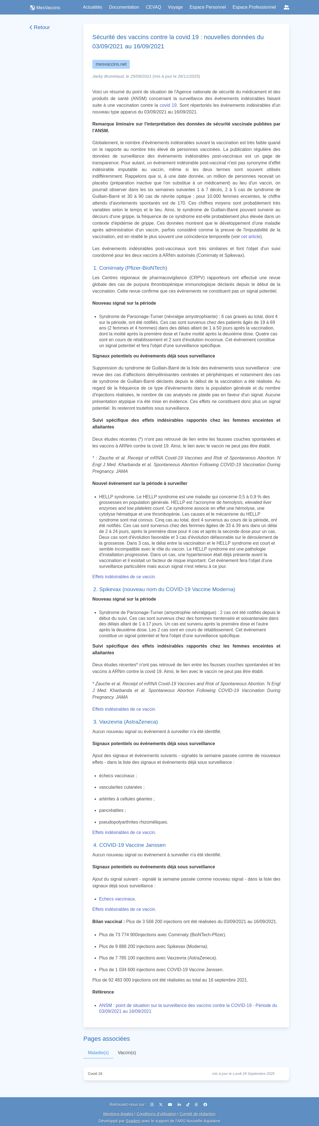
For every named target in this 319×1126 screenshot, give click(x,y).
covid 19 (168, 105)
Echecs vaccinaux (117, 899)
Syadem (133, 1121)
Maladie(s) (98, 1052)
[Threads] (197, 1105)
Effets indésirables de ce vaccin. (124, 576)
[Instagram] (152, 1105)
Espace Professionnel (254, 7)
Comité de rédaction (198, 1114)
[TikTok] (188, 1105)
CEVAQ (153, 7)
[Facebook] (205, 1105)
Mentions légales (118, 1114)
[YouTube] (170, 1105)
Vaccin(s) (127, 1052)
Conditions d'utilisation (157, 1114)
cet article (250, 236)
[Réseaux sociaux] (286, 7)
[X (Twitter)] (161, 1105)
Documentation (124, 7)
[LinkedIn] (179, 1105)
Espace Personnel (207, 7)
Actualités (92, 7)
